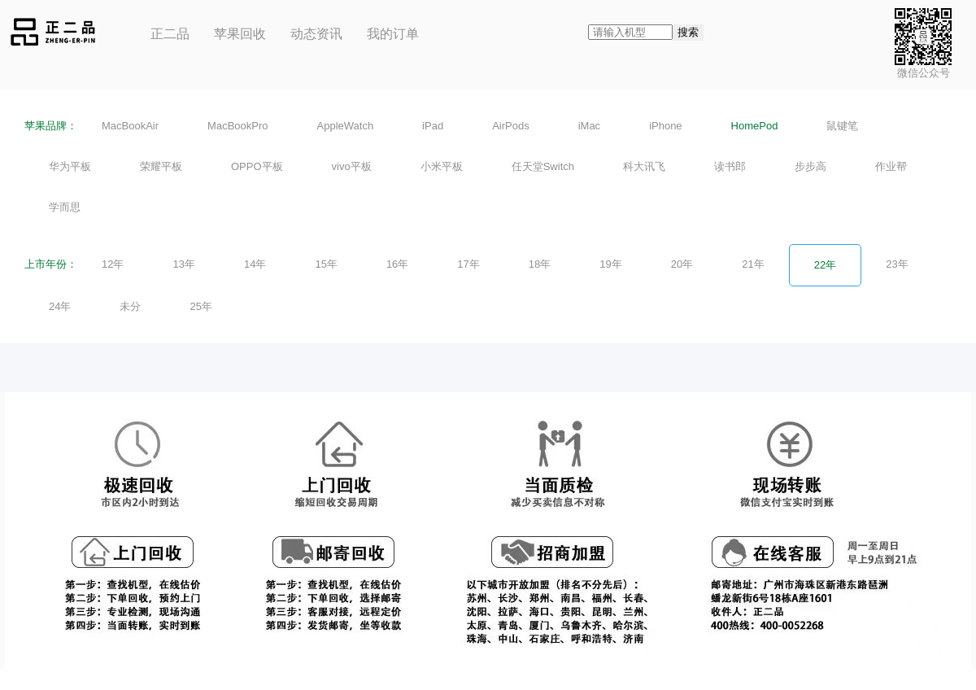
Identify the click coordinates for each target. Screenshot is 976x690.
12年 (113, 264)
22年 (825, 265)
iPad (432, 126)
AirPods (510, 126)
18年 (540, 264)
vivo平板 (352, 166)
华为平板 (70, 166)
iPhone (665, 126)
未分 (130, 306)
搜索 (688, 32)
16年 (397, 264)
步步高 (810, 166)
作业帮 (891, 166)
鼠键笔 (842, 126)
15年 (326, 264)
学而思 (65, 207)
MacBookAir (130, 126)
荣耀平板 (161, 166)
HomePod (754, 126)
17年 (468, 264)
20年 (682, 264)
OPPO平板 (257, 166)
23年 (897, 264)
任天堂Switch (543, 166)
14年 (255, 264)
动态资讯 (316, 34)
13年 (183, 264)
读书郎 (730, 166)
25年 (200, 306)
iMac (589, 126)
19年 (610, 264)
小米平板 (441, 166)
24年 (60, 306)
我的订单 (393, 34)
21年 (753, 264)
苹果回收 (240, 34)
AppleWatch (345, 126)
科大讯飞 (644, 166)
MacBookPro (237, 126)
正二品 (170, 34)
